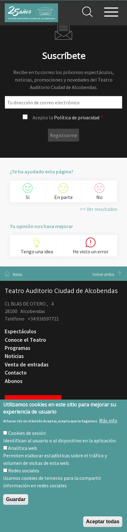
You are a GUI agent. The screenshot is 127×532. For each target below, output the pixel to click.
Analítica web (22, 448)
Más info (108, 420)
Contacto (16, 372)
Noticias (14, 356)
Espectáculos (20, 331)
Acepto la (66, 117)
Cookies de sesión (27, 433)
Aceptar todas (102, 521)
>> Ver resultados (98, 209)
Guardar (15, 499)
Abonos (14, 381)
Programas (17, 348)
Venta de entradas (27, 364)
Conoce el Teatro (25, 339)
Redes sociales (23, 470)
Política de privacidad (76, 117)
